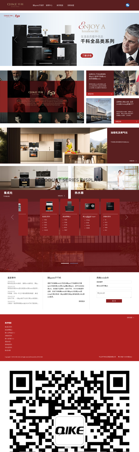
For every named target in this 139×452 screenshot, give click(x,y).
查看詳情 (132, 160)
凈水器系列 (8, 346)
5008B (88, 227)
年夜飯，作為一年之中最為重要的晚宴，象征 (23, 291)
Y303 (45, 224)
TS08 (65, 218)
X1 (105, 218)
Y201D (46, 229)
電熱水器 (8, 340)
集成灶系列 (8, 325)
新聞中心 (49, 5)
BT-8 (65, 226)
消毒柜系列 (8, 334)
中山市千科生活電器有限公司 (107, 355)
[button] (123, 39)
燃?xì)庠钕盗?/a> (10, 331)
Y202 (45, 221)
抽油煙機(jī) (8, 328)
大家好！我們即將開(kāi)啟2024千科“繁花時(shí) (23, 301)
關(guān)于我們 (38, 5)
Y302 (45, 218)
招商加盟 (69, 5)
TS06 (65, 221)
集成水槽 (8, 348)
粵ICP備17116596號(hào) (125, 355)
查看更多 (82, 300)
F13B (65, 224)
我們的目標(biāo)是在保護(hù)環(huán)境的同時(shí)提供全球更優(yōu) (23, 286)
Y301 (45, 226)
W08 (106, 226)
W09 (106, 224)
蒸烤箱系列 (8, 343)
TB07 (65, 229)
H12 (106, 229)
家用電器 (59, 5)
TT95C (88, 216)
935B (87, 221)
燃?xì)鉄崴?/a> (9, 337)
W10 (106, 221)
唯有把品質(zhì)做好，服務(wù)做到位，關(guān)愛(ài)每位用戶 (23, 281)
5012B (88, 224)
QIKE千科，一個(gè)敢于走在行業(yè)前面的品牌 (23, 296)
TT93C (88, 219)
